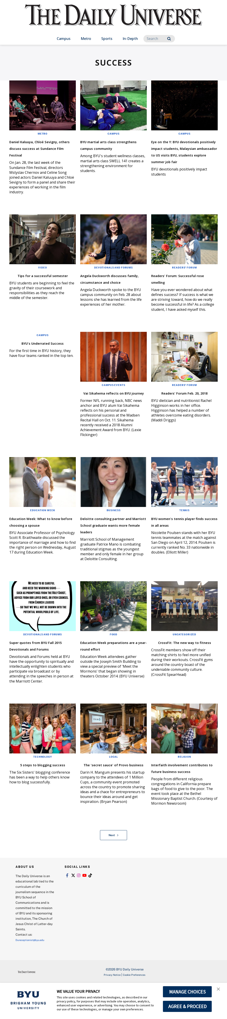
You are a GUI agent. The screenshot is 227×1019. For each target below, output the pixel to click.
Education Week (43, 525)
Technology (42, 784)
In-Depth (130, 38)
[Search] (159, 39)
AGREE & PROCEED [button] (187, 1006)
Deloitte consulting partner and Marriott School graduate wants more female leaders (110, 543)
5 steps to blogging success (34, 796)
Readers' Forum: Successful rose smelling (183, 285)
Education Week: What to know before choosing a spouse (42, 539)
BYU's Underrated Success (32, 354)
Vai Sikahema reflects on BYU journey (112, 404)
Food (113, 655)
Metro (86, 38)
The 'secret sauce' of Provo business (107, 796)
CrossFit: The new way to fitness (183, 667)
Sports (106, 38)
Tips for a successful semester (35, 285)
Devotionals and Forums (113, 274)
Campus (63, 38)
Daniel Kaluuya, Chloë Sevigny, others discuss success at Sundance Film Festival (42, 151)
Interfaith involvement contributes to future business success (181, 799)
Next (113, 870)
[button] (219, 991)
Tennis (184, 525)
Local (114, 784)
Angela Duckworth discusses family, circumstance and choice (112, 288)
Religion (184, 784)
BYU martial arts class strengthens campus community (109, 147)
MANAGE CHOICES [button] (187, 992)
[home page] (113, 19)
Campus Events (113, 393)
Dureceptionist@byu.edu (33, 974)
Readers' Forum (184, 274)
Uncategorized (184, 655)
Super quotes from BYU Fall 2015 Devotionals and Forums (42, 670)
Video (42, 274)
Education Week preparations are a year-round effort (111, 670)
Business (113, 525)
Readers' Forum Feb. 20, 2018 (182, 404)
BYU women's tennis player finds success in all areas (184, 539)
